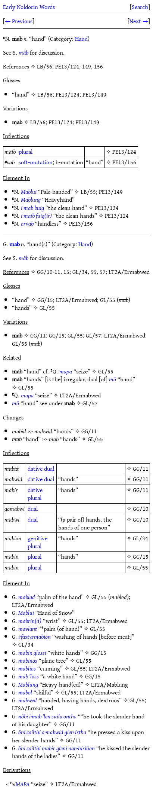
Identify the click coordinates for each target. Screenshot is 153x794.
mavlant (27, 628)
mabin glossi (32, 652)
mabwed (27, 700)
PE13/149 (94, 94)
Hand (81, 38)
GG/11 (38, 335)
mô (112, 379)
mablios (27, 668)
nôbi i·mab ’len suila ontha (47, 716)
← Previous (18, 21)
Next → (138, 21)
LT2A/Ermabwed (76, 299)
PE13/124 (67, 94)
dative (35, 468)
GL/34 (140, 538)
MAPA (22, 784)
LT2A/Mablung (109, 684)
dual (49, 468)
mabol (25, 692)
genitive (37, 538)
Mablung (31, 199)
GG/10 (141, 508)
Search (140, 6)
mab (14, 244)
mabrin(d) (29, 621)
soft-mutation (36, 162)
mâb (23, 52)
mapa (65, 371)
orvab (27, 223)
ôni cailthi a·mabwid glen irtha (52, 732)
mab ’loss (28, 676)
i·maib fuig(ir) (36, 215)
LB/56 (45, 94)
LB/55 (88, 191)
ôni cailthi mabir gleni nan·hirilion (56, 748)
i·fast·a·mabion (34, 636)
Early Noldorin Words (29, 6)
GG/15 (45, 299)
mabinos (27, 660)
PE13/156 (124, 162)
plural (25, 151)
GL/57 (93, 335)
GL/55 (107, 299)
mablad (26, 597)
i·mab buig (32, 207)
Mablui (29, 191)
